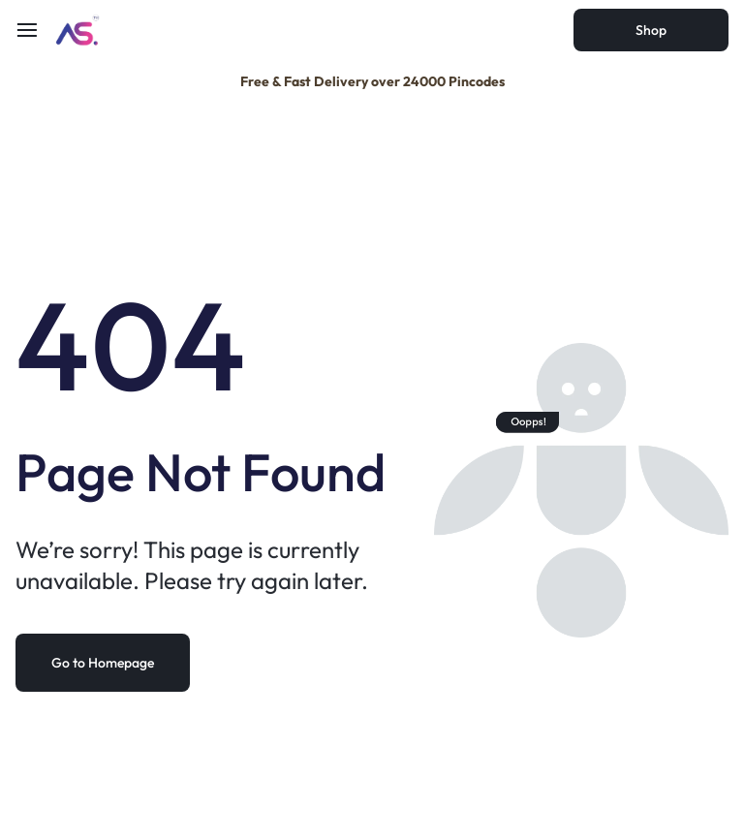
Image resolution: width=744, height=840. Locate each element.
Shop (651, 30)
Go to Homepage (102, 662)
